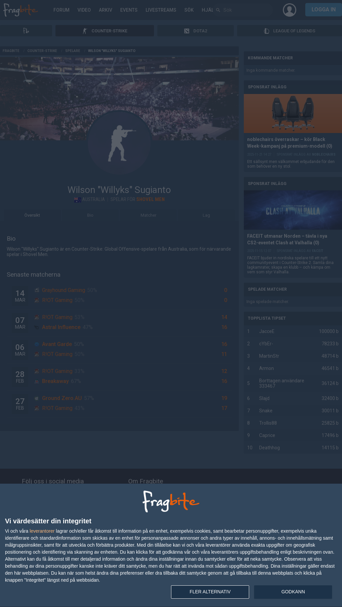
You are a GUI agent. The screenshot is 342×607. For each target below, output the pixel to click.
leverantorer (42, 531)
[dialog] (171, 545)
